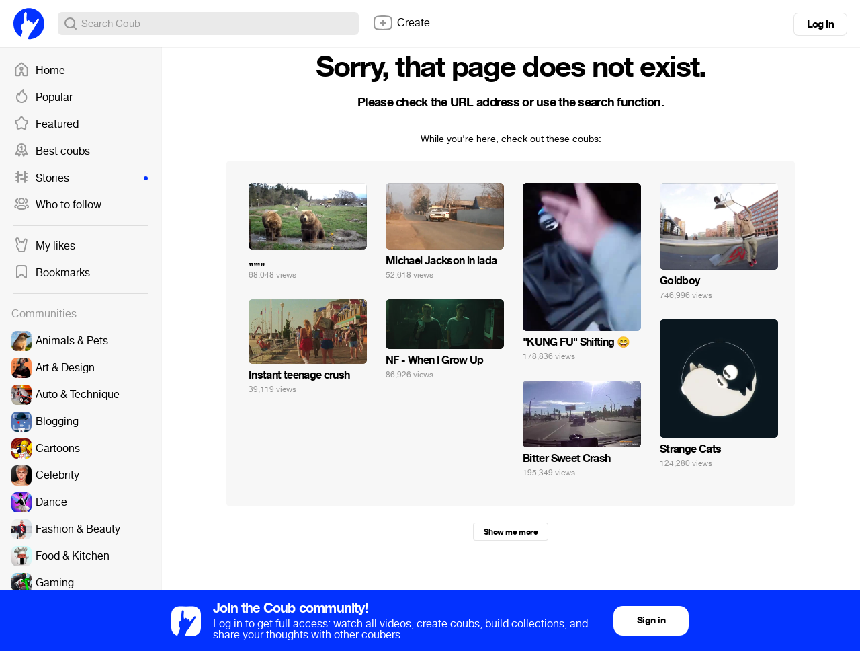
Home (39, 70)
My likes (44, 246)
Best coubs (51, 151)
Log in (820, 24)
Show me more (511, 532)
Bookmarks (51, 273)
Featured (46, 124)
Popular (43, 97)
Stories (80, 178)
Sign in (651, 620)
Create (401, 23)
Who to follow (57, 205)
